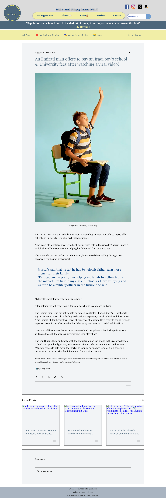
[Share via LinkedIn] (49, 377)
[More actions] (129, 52)
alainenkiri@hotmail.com (83, 492)
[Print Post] (61, 377)
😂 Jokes (97, 35)
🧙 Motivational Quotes (76, 35)
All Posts (26, 35)
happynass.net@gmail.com (85, 489)
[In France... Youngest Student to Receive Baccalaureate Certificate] (41, 415)
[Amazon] (146, 7)
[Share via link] (55, 377)
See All (141, 400)
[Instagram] (133, 7)
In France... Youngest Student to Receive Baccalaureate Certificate (40, 432)
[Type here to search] (134, 16)
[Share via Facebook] (36, 377)
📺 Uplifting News (43, 368)
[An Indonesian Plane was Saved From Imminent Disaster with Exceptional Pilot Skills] (83, 415)
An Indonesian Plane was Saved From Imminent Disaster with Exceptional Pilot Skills (81, 432)
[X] (140, 7)
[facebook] (127, 7)
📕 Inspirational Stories (47, 35)
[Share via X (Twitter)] (42, 377)
